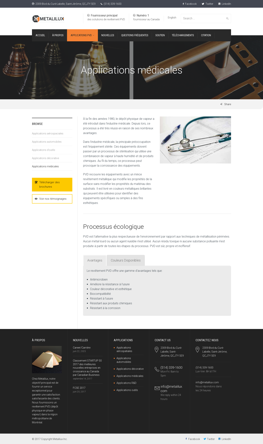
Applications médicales (45, 166)
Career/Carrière (81, 347)
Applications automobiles (47, 141)
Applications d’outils (43, 149)
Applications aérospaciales (47, 133)
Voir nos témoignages (50, 199)
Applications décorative (45, 158)
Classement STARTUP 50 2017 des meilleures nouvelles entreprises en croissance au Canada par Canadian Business (87, 367)
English (172, 17)
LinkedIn (224, 3)
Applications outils (127, 390)
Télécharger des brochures (47, 184)
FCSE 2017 (79, 387)
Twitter (207, 3)
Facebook (190, 3)
